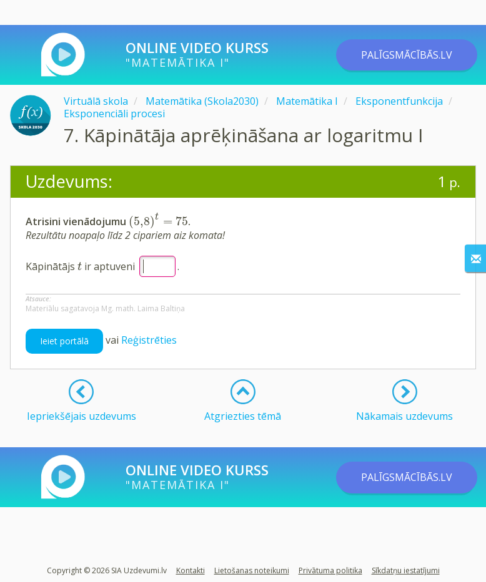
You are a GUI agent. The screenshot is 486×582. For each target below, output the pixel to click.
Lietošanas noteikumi (251, 570)
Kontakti (190, 570)
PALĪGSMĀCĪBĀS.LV (406, 55)
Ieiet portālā (64, 341)
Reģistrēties (149, 340)
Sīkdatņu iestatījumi (406, 570)
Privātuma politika (330, 570)
